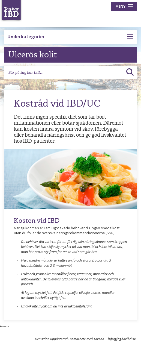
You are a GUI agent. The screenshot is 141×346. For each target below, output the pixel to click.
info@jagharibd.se (122, 339)
